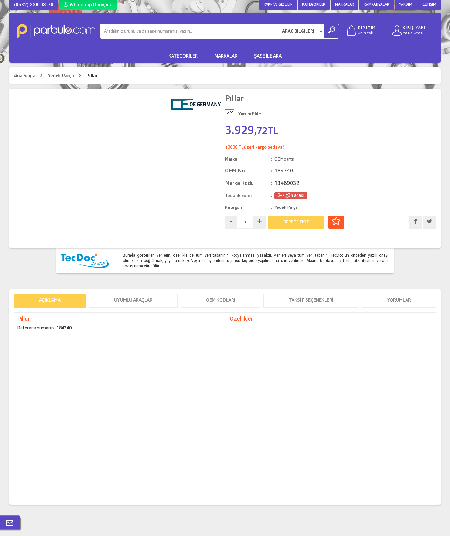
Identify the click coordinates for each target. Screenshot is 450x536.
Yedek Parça (61, 75)
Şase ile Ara (268, 56)
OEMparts (284, 159)
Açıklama (50, 300)
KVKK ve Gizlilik (278, 5)
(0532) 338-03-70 (33, 5)
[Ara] (188, 31)
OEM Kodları (220, 300)
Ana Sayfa (25, 75)
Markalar (344, 5)
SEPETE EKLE (296, 222)
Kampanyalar (376, 5)
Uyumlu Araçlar (133, 300)
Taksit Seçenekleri (311, 300)
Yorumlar (399, 300)
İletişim (429, 5)
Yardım (405, 5)
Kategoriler (313, 5)
